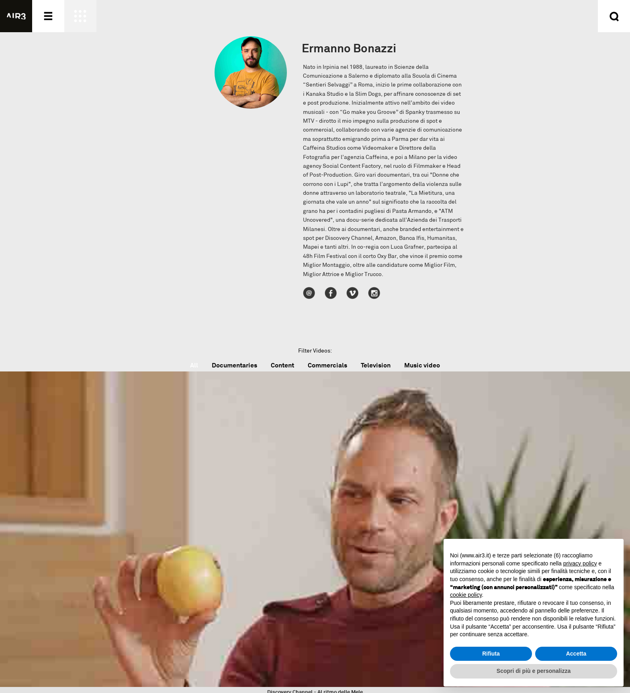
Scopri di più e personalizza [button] (534, 671)
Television (376, 365)
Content (282, 365)
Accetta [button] (576, 653)
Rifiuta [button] (491, 653)
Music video (422, 365)
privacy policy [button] (580, 563)
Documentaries (234, 365)
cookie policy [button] (466, 595)
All (194, 365)
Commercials (327, 365)
